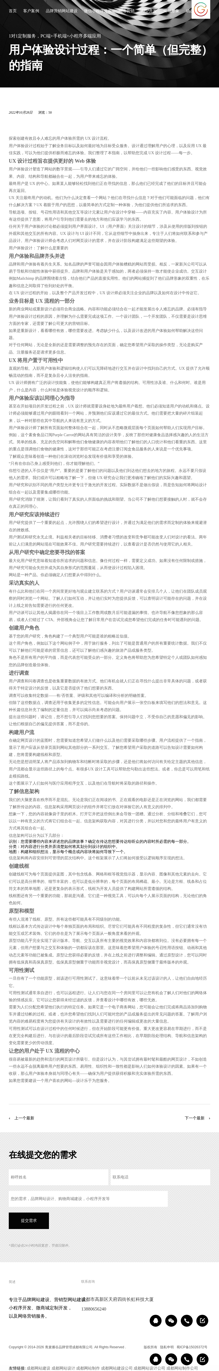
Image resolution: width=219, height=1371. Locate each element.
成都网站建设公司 (117, 1368)
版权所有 (150, 1347)
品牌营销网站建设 (62, 11)
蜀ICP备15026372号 (192, 1347)
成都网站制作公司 (182, 1368)
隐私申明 (167, 1347)
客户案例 (31, 11)
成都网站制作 (88, 1368)
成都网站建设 (38, 1368)
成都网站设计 (63, 1368)
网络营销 (126, 11)
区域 (136, 1347)
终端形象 (171, 11)
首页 (13, 11)
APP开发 (149, 11)
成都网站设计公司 (149, 1368)
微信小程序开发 (98, 11)
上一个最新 (24, 1118)
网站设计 (199, 484)
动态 (190, 11)
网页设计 (84, 240)
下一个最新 (195, 1118)
